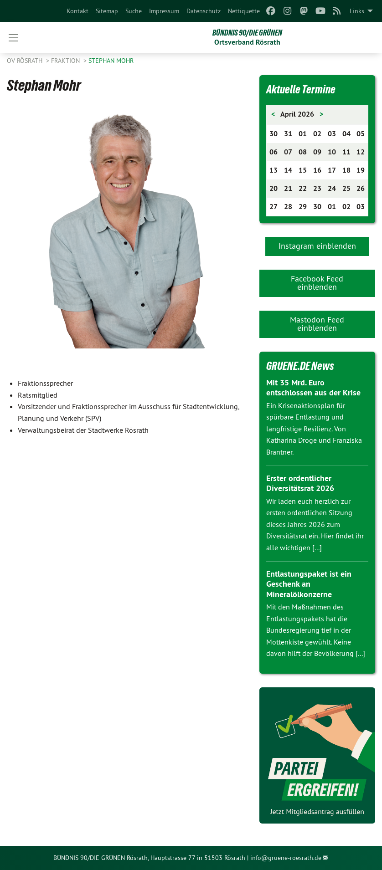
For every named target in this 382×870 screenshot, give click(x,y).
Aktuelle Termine (301, 89)
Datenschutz (203, 11)
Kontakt (77, 11)
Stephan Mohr (111, 60)
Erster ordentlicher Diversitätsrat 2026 (300, 483)
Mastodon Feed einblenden (317, 323)
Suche (133, 11)
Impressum (164, 11)
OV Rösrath (25, 60)
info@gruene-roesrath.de (285, 858)
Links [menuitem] (357, 11)
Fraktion (66, 60)
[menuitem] (77, 11)
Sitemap (107, 11)
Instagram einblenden (317, 246)
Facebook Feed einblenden (317, 282)
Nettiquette (244, 11)
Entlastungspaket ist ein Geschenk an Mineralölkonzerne (308, 583)
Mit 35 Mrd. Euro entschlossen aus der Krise (313, 387)
